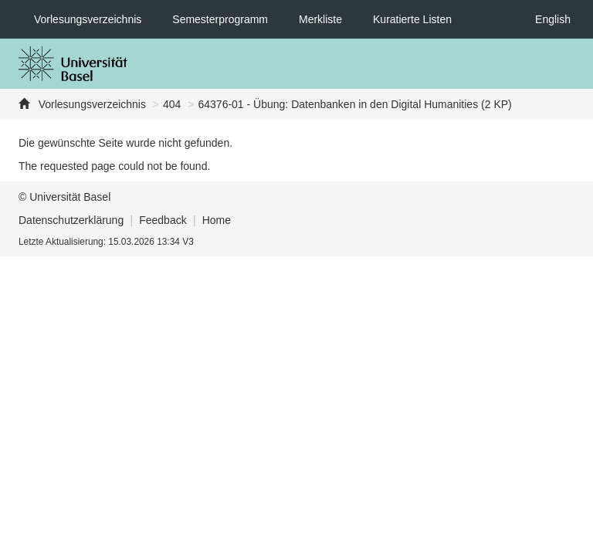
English (553, 19)
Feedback (162, 220)
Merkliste (320, 19)
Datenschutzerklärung (71, 220)
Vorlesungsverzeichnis (87, 19)
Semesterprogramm (220, 19)
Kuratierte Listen (412, 19)
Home (216, 220)
